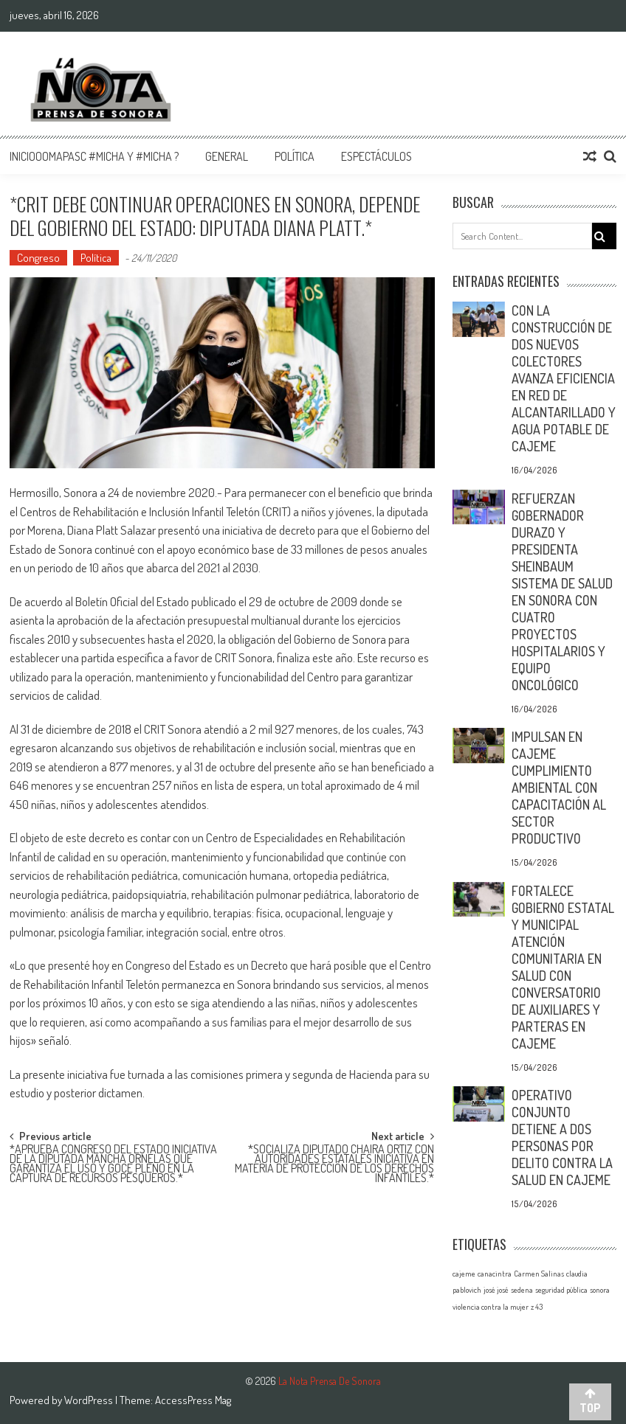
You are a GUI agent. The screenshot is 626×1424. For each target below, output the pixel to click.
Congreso (38, 258)
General (226, 156)
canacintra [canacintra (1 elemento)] (495, 1273)
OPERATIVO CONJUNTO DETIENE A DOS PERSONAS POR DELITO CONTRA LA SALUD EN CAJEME (562, 1137)
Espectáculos (376, 156)
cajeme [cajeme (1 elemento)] (464, 1273)
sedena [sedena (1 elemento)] (522, 1290)
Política (294, 156)
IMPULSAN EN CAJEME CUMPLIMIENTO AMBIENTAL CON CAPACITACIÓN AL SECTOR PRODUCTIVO (559, 788)
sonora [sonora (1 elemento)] (600, 1290)
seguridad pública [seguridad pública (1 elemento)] (561, 1290)
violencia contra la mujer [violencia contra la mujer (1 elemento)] (491, 1307)
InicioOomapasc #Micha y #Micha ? (94, 156)
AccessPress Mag (193, 1400)
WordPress (89, 1400)
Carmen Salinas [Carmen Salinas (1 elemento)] (539, 1273)
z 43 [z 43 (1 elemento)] (537, 1307)
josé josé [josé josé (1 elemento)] (496, 1290)
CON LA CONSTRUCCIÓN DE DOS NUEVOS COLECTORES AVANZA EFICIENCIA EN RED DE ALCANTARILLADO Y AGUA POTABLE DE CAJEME (564, 378)
